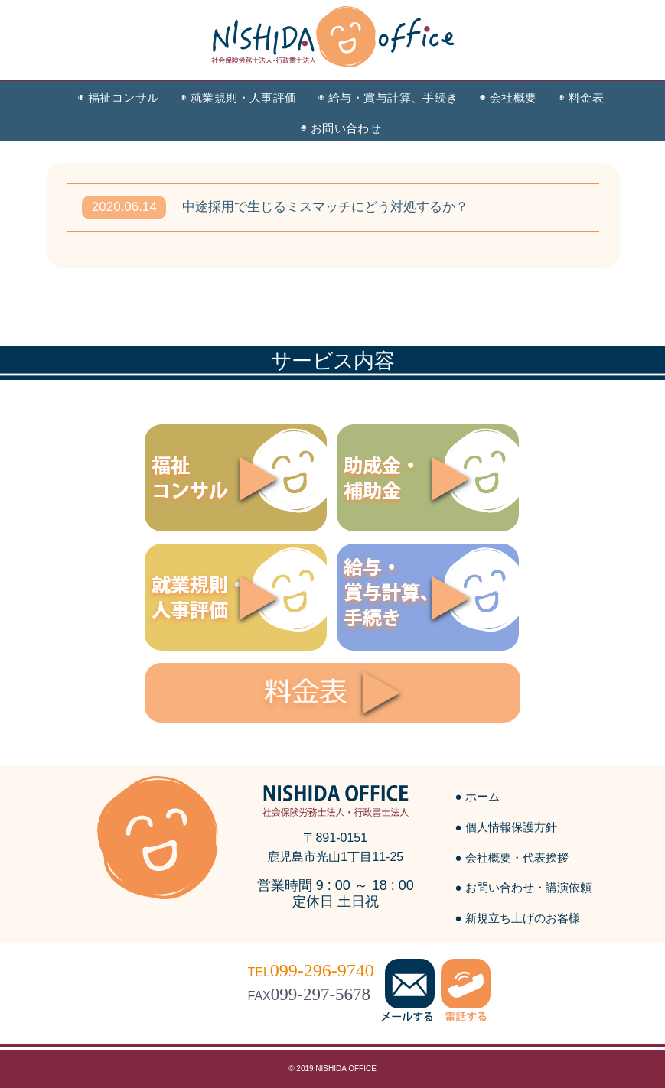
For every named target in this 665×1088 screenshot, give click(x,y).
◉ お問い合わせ (341, 128)
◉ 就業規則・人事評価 (239, 97)
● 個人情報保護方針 (506, 826)
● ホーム (477, 796)
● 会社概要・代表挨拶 (512, 857)
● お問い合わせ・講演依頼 (523, 887)
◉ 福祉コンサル (118, 97)
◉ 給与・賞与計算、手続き (388, 97)
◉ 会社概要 (508, 97)
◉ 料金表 (581, 97)
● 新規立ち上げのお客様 (517, 917)
